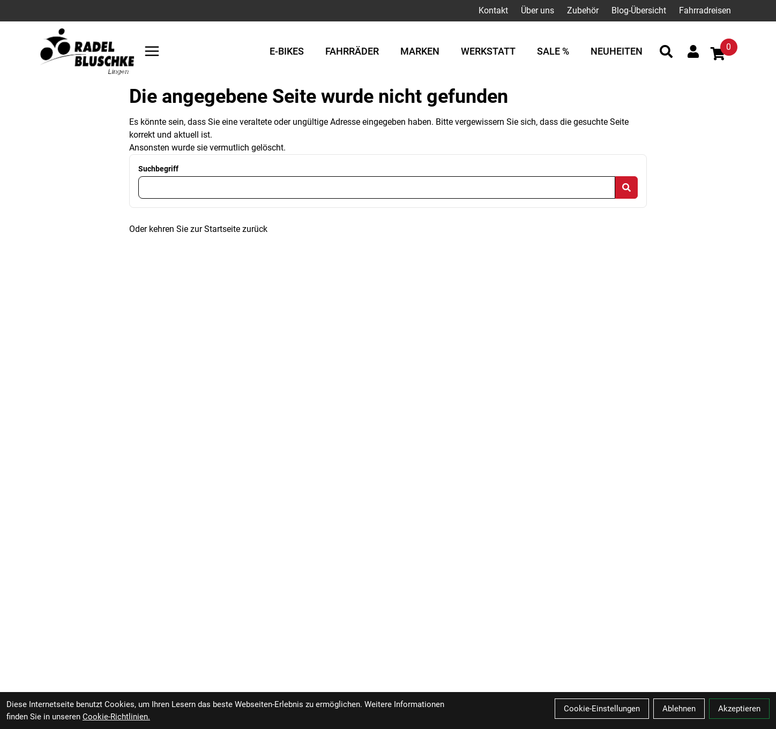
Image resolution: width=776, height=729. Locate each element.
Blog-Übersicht (638, 10)
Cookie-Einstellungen (602, 708)
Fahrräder (352, 51)
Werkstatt (488, 51)
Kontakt (493, 10)
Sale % (553, 51)
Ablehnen (679, 708)
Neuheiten (617, 51)
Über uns (537, 10)
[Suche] (666, 51)
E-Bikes (287, 51)
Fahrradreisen (705, 10)
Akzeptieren (739, 708)
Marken (419, 51)
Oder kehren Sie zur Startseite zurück (198, 229)
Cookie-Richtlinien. (116, 717)
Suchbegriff (158, 168)
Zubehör (583, 10)
